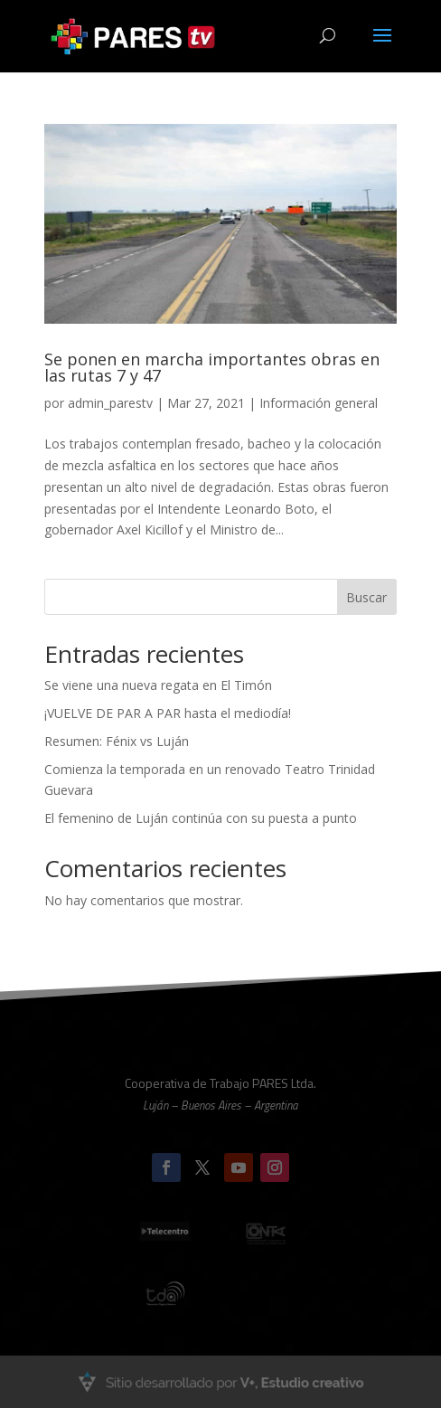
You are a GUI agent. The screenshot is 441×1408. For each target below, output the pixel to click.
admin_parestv (110, 402)
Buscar (366, 597)
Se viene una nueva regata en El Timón (158, 685)
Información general (318, 402)
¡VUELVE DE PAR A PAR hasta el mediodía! (167, 713)
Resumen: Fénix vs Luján (116, 741)
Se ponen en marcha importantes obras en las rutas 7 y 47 (212, 367)
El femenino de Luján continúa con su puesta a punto (200, 818)
